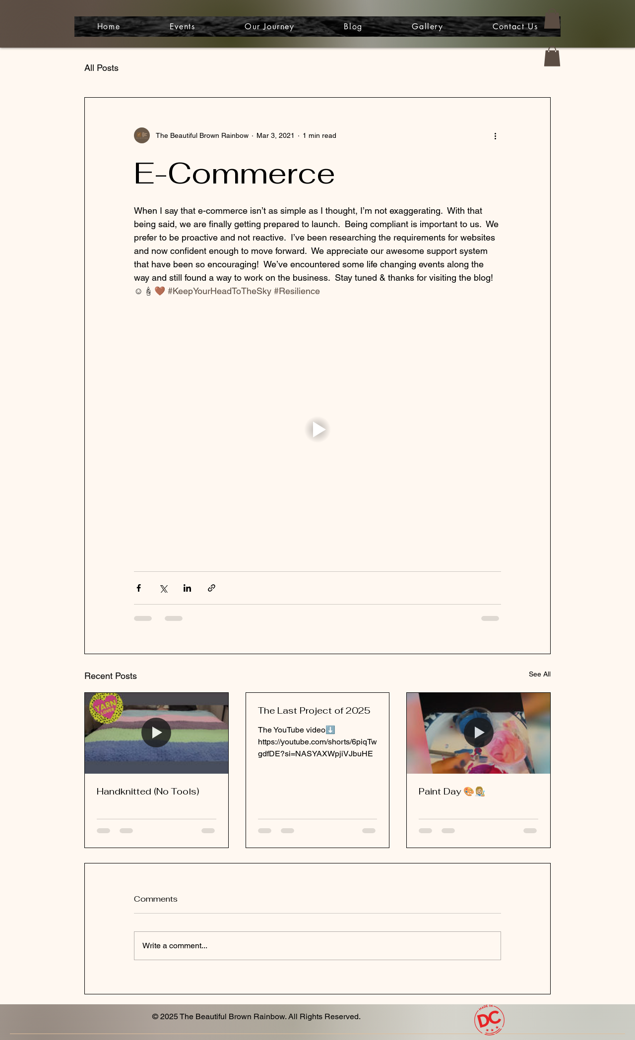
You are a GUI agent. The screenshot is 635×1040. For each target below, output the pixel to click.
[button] (552, 18)
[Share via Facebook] (138, 588)
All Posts (101, 67)
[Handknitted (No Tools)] (156, 733)
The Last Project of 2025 (314, 710)
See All (540, 674)
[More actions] (495, 135)
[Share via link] (211, 588)
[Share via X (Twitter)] (163, 588)
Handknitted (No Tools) (148, 791)
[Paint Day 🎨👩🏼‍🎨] (478, 733)
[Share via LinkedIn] (187, 588)
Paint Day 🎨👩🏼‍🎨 (452, 791)
